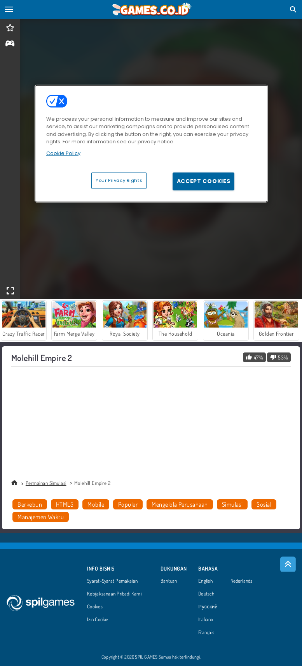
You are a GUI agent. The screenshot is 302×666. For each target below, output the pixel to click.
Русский (208, 607)
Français (206, 632)
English (205, 581)
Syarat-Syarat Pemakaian (112, 581)
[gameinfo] (10, 44)
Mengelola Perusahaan (180, 504)
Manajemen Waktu (40, 517)
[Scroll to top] (288, 564)
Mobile (95, 504)
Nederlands (241, 581)
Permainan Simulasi (46, 483)
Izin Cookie (97, 619)
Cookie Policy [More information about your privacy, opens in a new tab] (63, 153)
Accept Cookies (203, 181)
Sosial (264, 504)
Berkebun (29, 504)
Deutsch (206, 594)
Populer (128, 504)
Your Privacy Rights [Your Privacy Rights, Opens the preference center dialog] (119, 180)
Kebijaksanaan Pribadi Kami (114, 594)
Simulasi (232, 504)
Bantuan (169, 581)
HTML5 (64, 504)
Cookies (95, 607)
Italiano (205, 619)
